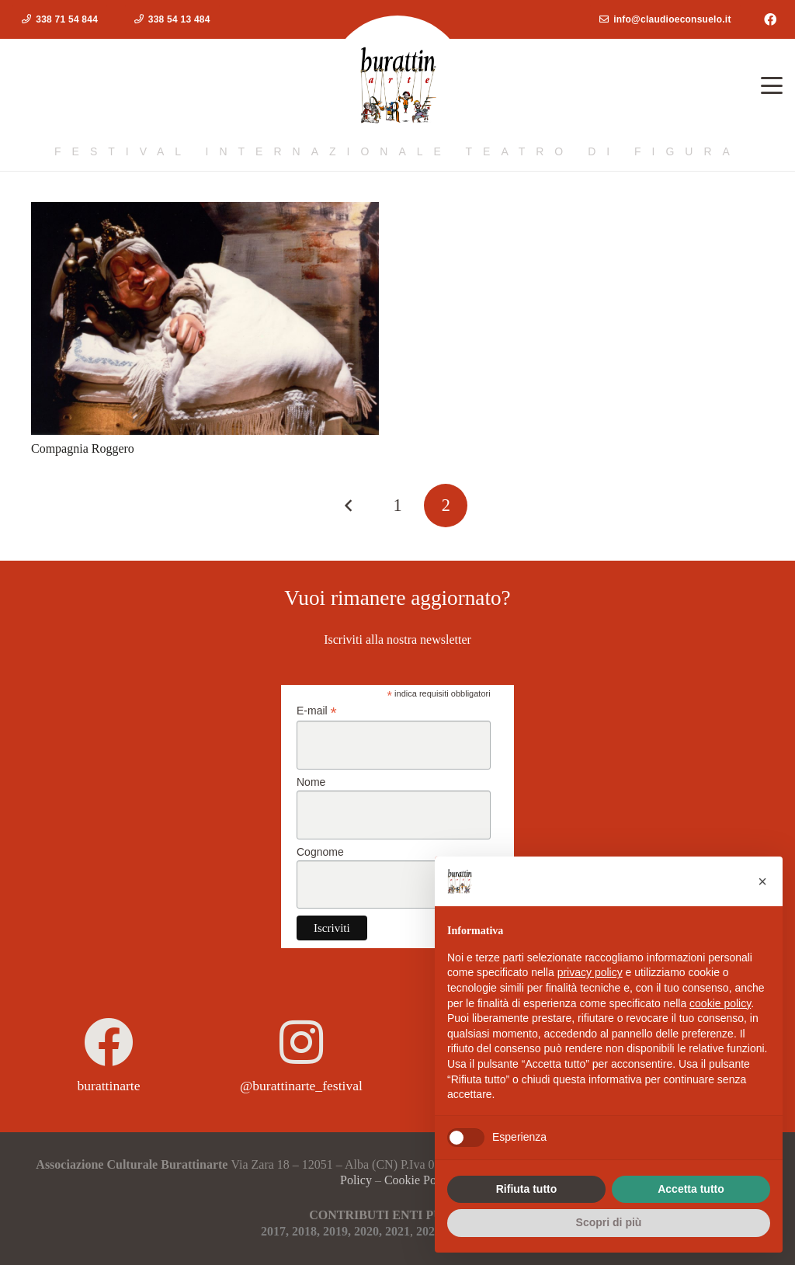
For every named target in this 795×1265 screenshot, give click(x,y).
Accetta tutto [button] (691, 1189)
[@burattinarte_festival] (301, 1042)
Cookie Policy (419, 1180)
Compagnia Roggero (82, 448)
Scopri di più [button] (609, 1222)
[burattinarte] (109, 1042)
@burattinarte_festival (301, 1085)
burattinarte (108, 1085)
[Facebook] (770, 19)
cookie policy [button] (720, 1003)
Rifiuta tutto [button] (526, 1189)
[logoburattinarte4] (397, 85)
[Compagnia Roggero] (205, 318)
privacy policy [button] (590, 972)
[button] (772, 85)
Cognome (320, 852)
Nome (311, 782)
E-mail (317, 711)
